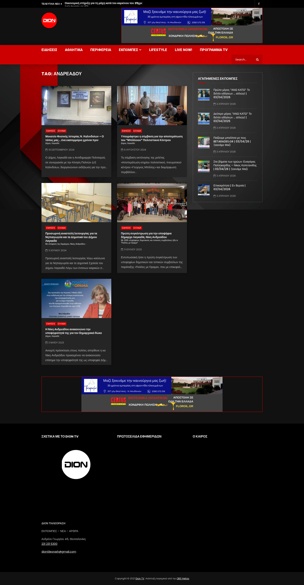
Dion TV (140, 578)
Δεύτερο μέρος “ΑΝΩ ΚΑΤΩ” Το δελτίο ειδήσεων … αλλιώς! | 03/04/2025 (232, 117)
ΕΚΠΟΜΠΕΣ (128, 50)
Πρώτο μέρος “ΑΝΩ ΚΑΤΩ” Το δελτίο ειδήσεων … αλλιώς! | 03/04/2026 (231, 93)
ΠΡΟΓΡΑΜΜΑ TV (214, 50)
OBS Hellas (183, 578)
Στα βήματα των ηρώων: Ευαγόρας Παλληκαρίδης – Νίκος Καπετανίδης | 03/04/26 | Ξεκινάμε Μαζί (235, 165)
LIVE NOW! (183, 50)
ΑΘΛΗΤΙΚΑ (74, 50)
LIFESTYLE (158, 50)
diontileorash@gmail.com (58, 552)
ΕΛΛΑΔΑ (62, 130)
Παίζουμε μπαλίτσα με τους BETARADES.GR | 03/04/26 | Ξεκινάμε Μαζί (232, 141)
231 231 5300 (49, 544)
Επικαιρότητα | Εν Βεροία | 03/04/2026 (229, 187)
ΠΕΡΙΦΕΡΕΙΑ (100, 50)
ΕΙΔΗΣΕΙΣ (49, 50)
